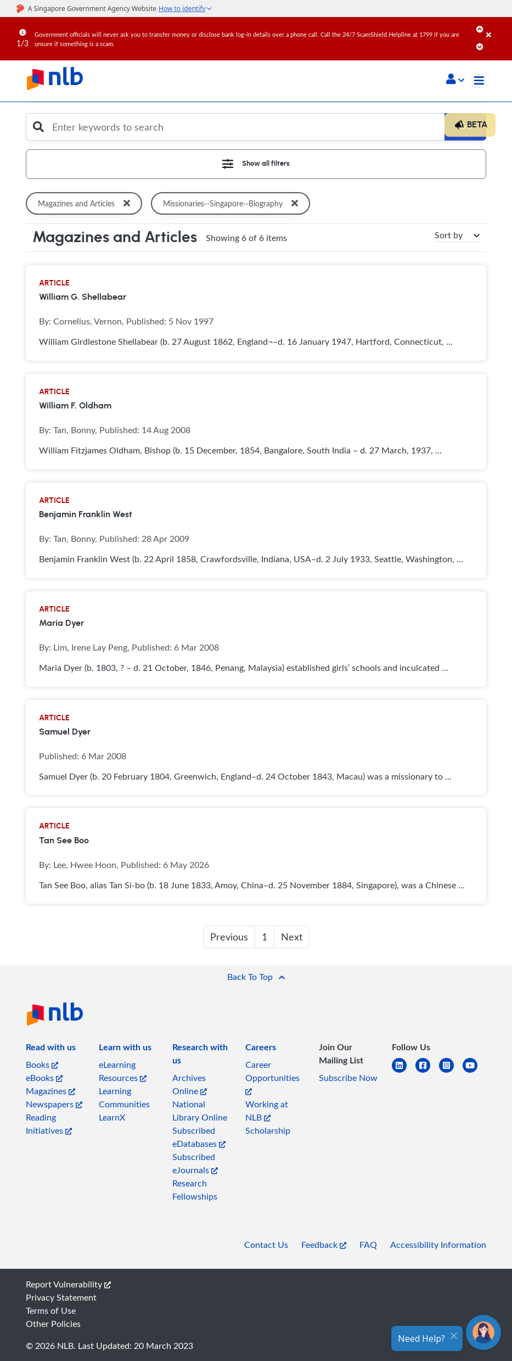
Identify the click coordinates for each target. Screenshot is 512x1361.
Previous (229, 936)
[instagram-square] (451, 1072)
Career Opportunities (272, 1076)
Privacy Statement (61, 1297)
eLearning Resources (123, 1071)
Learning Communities (124, 1097)
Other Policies (53, 1324)
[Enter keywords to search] (246, 127)
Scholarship (267, 1130)
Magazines (50, 1091)
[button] (455, 80)
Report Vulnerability (68, 1284)
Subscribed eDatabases (199, 1137)
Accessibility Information (438, 1245)
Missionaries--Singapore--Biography (234, 203)
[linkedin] (403, 1072)
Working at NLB (266, 1110)
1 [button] (264, 936)
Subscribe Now (348, 1078)
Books (42, 1064)
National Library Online (199, 1110)
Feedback (323, 1245)
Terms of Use (51, 1310)
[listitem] (51, 1049)
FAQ (368, 1245)
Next (291, 936)
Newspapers (54, 1104)
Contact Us (266, 1245)
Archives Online (189, 1084)
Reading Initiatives (49, 1123)
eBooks (44, 1078)
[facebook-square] (427, 1072)
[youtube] (474, 1072)
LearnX (112, 1117)
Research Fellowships (194, 1189)
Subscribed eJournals (195, 1163)
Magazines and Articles (86, 203)
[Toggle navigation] (479, 81)
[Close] (497, 27)
